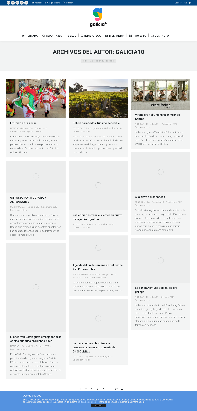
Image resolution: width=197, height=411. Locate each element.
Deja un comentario (34, 131)
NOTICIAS (14, 128)
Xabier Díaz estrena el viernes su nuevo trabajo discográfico (97, 217)
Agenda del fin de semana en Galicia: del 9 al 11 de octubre (98, 267)
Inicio (85, 61)
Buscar (69, 3)
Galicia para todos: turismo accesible (96, 123)
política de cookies (87, 402)
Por (41, 128)
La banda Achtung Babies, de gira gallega (156, 290)
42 (116, 389)
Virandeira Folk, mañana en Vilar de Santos (157, 116)
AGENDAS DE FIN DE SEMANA (86, 274)
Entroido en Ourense (23, 123)
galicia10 (130, 52)
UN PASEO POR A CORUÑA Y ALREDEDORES (28, 199)
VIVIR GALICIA (26, 128)
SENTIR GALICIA (80, 128)
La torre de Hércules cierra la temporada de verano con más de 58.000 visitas (94, 347)
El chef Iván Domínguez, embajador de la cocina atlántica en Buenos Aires (35, 339)
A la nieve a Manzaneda (150, 197)
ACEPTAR (98, 405)
